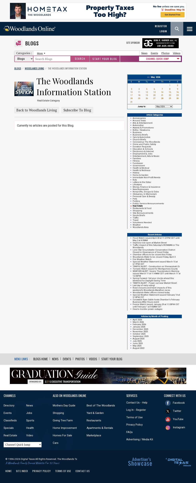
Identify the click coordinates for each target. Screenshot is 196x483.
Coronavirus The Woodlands (146, 142)
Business (137, 132)
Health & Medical (141, 168)
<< (149, 77)
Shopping (137, 211)
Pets (135, 199)
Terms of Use (134, 417)
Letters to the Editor (142, 182)
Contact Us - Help (136, 402)
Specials (9, 428)
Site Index (22, 471)
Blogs (32, 43)
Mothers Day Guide (64, 405)
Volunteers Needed (142, 222)
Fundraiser (138, 163)
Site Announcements (143, 213)
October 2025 (139, 334)
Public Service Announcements (148, 203)
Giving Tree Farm (63, 420)
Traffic (136, 218)
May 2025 (137, 346)
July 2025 (137, 341)
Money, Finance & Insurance (146, 187)
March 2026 (138, 322)
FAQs (129, 432)
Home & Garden (140, 175)
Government (139, 165)
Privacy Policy (134, 424)
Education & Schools (143, 149)
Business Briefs (140, 135)
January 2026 (139, 327)
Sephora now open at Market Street (150, 243)
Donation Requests (142, 147)
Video (29, 435)
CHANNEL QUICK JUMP (157, 59)
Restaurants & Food (142, 208)
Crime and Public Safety (144, 144)
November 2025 (140, 331)
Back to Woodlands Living (36, 110)
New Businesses (141, 189)
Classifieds (10, 420)
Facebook (179, 402)
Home (8, 471)
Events (154, 53)
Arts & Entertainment (142, 123)
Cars (55, 443)
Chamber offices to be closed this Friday (152, 254)
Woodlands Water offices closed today (151, 292)
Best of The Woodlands (101, 405)
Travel (135, 220)
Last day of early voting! (144, 285)
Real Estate (10, 435)
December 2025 (140, 329)
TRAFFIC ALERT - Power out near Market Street (155, 283)
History (136, 173)
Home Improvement (65, 428)
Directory (9, 405)
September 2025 (141, 336)
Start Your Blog (104, 59)
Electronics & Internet (143, 151)
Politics (136, 201)
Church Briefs (139, 139)
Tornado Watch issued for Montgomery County (155, 269)
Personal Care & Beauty (144, 196)
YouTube (178, 419)
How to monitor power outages (147, 309)
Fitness (136, 161)
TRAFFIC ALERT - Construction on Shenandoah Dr (156, 266)
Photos (165, 53)
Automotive (138, 125)
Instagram (179, 427)
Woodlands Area (141, 227)
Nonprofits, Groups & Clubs (146, 192)
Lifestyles (137, 184)
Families (137, 158)
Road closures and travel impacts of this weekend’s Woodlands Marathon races (152, 289)
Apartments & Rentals (100, 428)
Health (30, 428)
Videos (176, 53)
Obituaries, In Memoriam (145, 194)
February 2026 (139, 324)
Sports (30, 420)
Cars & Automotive (141, 137)
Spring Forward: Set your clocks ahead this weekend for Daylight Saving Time (153, 279)
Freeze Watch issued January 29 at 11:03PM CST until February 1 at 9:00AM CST (156, 305)
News (144, 53)
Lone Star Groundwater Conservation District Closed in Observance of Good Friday (154, 251)
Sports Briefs (139, 215)
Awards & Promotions (143, 128)
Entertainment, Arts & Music (146, 156)
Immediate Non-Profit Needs (146, 177)
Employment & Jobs (142, 154)
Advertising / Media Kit (139, 439)
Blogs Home (40, 359)
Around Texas (139, 120)
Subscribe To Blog (77, 110)
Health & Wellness (141, 170)
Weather (137, 225)
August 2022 (138, 348)
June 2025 (138, 343)
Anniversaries (139, 118)
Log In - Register (136, 410)
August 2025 (138, 338)
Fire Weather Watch (142, 259)
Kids (135, 180)
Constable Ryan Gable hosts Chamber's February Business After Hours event (156, 300)
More (40, 53)
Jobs (29, 413)
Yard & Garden (95, 413)
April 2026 (137, 320)
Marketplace (94, 435)
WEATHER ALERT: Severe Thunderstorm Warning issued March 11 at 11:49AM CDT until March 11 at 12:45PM (156, 273)
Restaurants (94, 420)
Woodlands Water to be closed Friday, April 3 (154, 257)
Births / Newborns (141, 130)
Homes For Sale (62, 435)
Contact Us (83, 471)
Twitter (177, 411)
